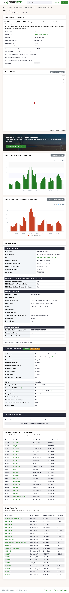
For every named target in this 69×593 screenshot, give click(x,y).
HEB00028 (16, 466)
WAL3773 (16, 449)
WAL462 (7, 563)
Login (57, 2)
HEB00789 (16, 481)
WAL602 (15, 461)
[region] (34, 103)
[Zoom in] (63, 77)
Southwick (8, 545)
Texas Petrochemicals (12, 548)
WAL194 (15, 487)
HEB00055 (16, 484)
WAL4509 (16, 455)
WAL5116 (8, 566)
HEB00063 (8, 527)
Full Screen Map (56, 72)
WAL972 (15, 490)
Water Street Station (19, 496)
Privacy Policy (48, 590)
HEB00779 (8, 536)
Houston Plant (9, 539)
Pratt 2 (15, 469)
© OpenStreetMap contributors (58, 130)
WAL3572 (8, 560)
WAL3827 (16, 458)
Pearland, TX (41, 7)
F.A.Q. (65, 590)
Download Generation (57, 155)
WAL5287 (16, 452)
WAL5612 (16, 443)
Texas (20, 7)
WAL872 (15, 478)
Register (64, 2)
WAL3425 (8, 557)
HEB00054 (16, 499)
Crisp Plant (16, 446)
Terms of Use (58, 590)
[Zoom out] (63, 79)
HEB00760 (8, 530)
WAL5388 (8, 569)
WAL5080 (16, 463)
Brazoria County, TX (29, 7)
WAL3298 (16, 493)
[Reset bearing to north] (63, 82)
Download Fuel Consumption (55, 199)
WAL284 (15, 472)
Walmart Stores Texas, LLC (41, 34)
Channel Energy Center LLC (13, 518)
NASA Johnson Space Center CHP (15, 542)
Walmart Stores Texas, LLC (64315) (47, 257)
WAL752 (7, 572)
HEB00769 (8, 533)
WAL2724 (8, 554)
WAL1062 (8, 551)
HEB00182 (16, 475)
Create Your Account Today (16, 146)
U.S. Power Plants (11, 7)
